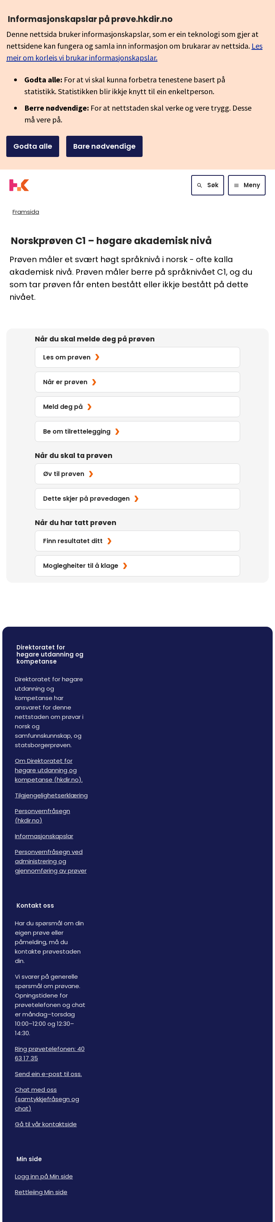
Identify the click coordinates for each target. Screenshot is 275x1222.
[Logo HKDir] (19, 185)
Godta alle (32, 146)
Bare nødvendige (104, 146)
